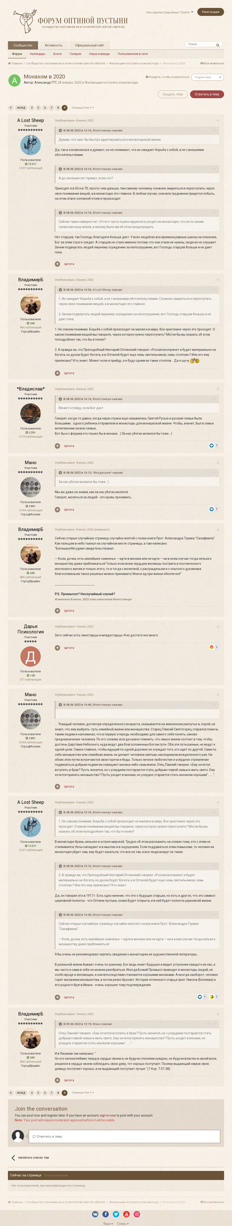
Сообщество (23, 45)
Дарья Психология (30, 624)
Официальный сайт (89, 45)
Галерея (75, 54)
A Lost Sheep (30, 120)
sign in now (108, 1110)
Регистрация (210, 12)
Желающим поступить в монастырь (111, 82)
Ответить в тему (207, 94)
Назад (21, 108)
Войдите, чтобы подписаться (169, 77)
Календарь (37, 54)
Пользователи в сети (133, 54)
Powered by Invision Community (116, 1224)
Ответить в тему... (48, 1131)
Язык (108, 1218)
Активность (54, 45)
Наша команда (99, 54)
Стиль (123, 1218)
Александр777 (45, 82)
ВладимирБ (30, 274)
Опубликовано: (72, 120)
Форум (17, 54)
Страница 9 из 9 (82, 107)
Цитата (67, 258)
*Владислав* (31, 383)
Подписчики (203, 77)
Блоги (57, 54)
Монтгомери (100, 130)
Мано (30, 457)
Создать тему (173, 94)
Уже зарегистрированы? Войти (169, 12)
